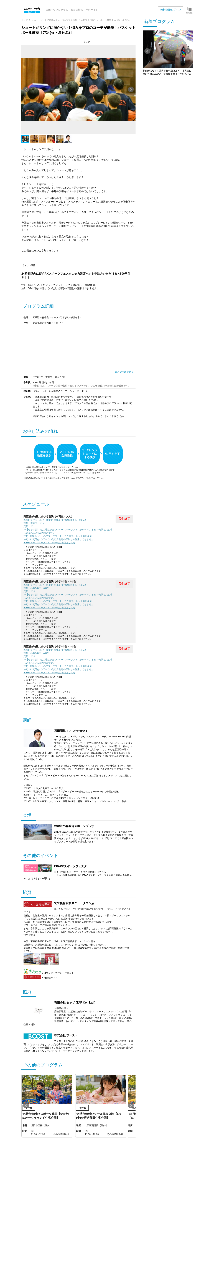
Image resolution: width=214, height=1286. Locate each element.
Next (131, 89)
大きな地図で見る (124, 371)
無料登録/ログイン (170, 9)
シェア (86, 42)
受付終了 (124, 518)
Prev (26, 89)
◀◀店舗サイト (41, 977)
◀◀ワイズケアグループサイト (49, 973)
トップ (24, 20)
